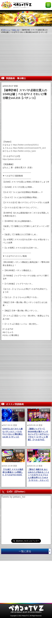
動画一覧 (15, 30)
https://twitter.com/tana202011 (26, 145)
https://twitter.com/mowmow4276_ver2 (29, 148)
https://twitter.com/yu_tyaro (24, 151)
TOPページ (6, 30)
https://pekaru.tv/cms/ (12, 159)
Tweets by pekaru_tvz (13, 496)
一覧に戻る (35, 551)
